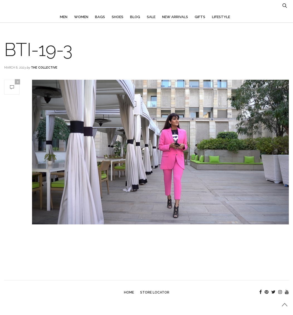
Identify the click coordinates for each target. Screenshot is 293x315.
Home (129, 292)
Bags (100, 17)
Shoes (117, 17)
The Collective (44, 67)
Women (81, 17)
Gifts (200, 17)
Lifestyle (221, 17)
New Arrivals (175, 17)
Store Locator (154, 292)
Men (63, 17)
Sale (151, 17)
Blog (135, 17)
